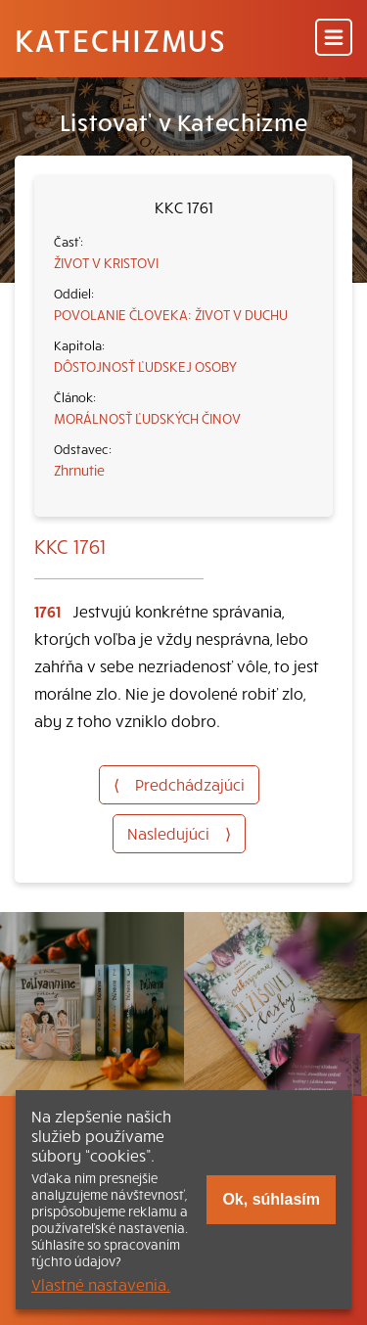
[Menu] (333, 39)
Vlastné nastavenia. (100, 1284)
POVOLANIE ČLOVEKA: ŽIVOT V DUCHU (171, 314)
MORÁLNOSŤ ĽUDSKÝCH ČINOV (147, 418)
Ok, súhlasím (271, 1199)
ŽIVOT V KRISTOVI (106, 262)
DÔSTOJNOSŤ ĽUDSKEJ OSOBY (145, 366)
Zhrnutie (79, 470)
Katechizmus (120, 39)
